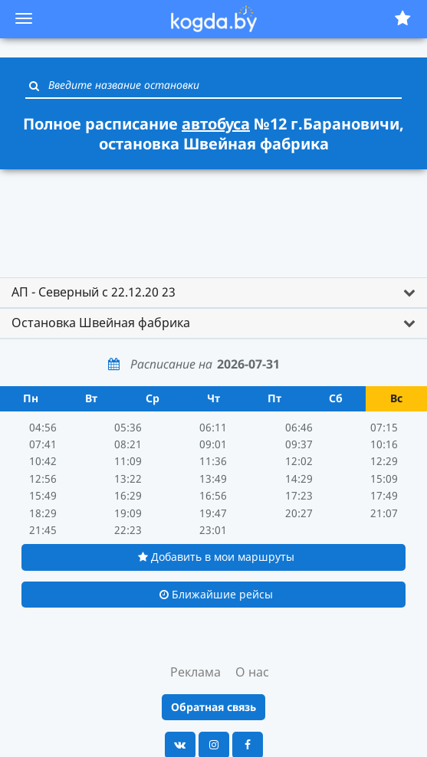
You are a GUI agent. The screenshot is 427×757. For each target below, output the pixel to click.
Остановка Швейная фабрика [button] (100, 322)
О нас (252, 672)
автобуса (216, 123)
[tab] (213, 292)
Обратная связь (213, 707)
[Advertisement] (214, 216)
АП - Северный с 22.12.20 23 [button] (93, 291)
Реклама (195, 672)
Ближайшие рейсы (216, 594)
